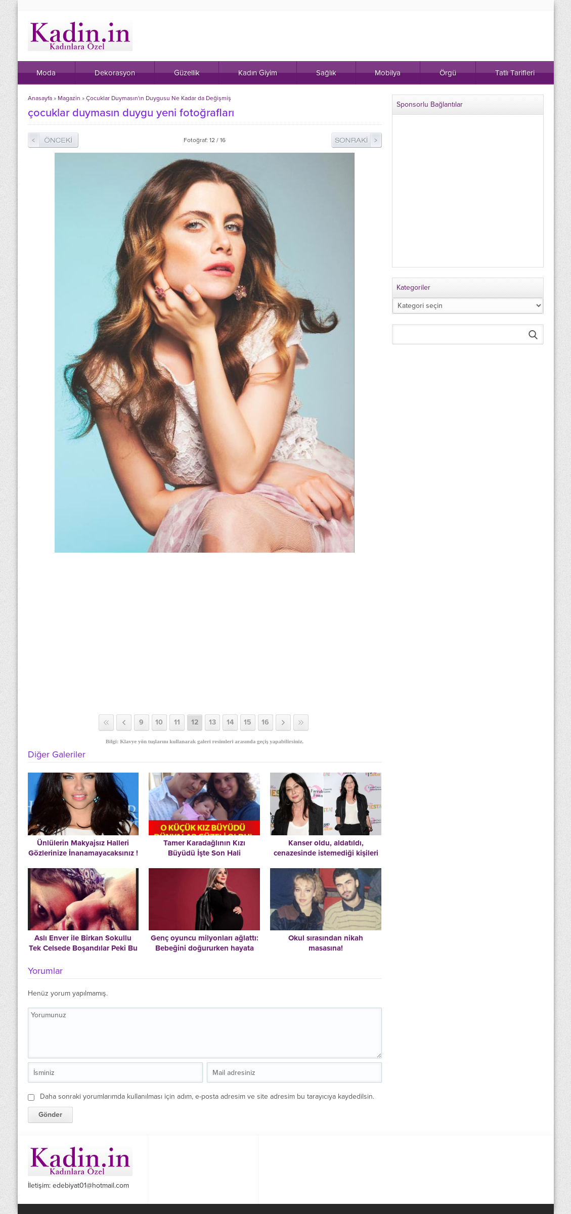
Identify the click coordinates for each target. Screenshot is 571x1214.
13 (212, 722)
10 (159, 722)
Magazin (69, 98)
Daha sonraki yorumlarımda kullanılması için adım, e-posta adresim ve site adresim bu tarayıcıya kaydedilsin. (207, 1096)
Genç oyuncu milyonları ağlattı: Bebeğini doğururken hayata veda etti (204, 948)
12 (194, 722)
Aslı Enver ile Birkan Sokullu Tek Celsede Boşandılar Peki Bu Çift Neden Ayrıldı (83, 948)
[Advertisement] (205, 633)
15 (247, 722)
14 (230, 722)
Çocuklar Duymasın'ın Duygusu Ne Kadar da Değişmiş (158, 98)
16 (265, 722)
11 (177, 722)
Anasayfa (40, 98)
